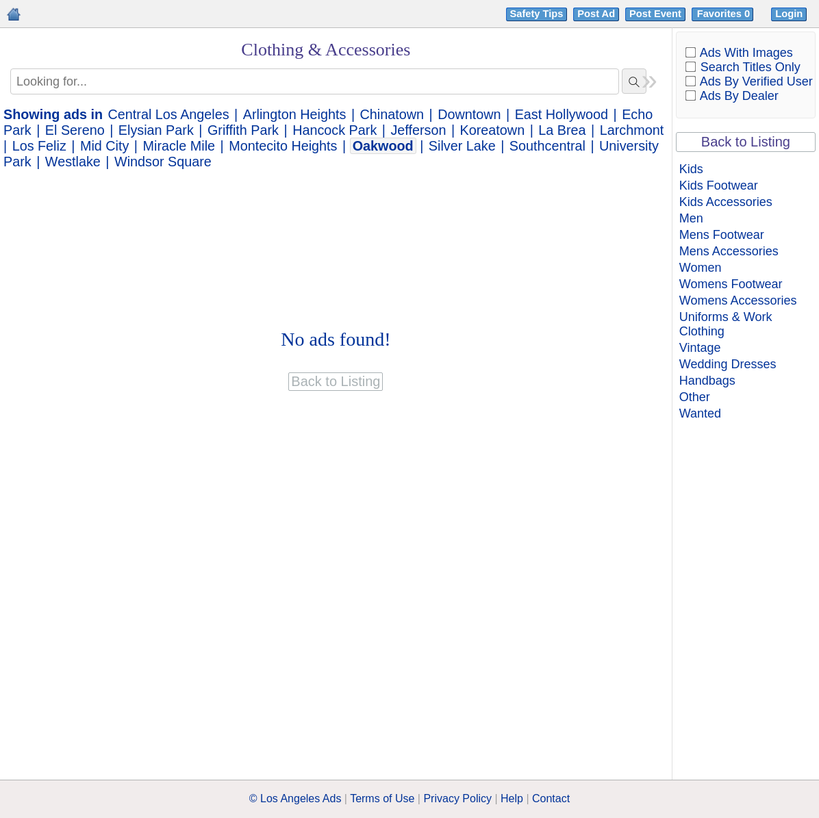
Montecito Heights (283, 145)
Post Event (655, 13)
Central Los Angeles (168, 114)
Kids (691, 169)
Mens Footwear (721, 235)
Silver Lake (462, 145)
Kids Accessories (725, 202)
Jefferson (418, 130)
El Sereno (75, 130)
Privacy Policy (457, 798)
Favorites (725, 13)
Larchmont (632, 130)
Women (700, 267)
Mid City (104, 145)
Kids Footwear (718, 185)
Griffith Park (243, 130)
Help (512, 798)
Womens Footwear (731, 284)
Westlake (73, 161)
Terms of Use (382, 798)
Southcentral (547, 145)
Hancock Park (334, 130)
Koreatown (492, 130)
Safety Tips (537, 13)
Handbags (707, 380)
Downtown (469, 114)
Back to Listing (745, 141)
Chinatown (392, 114)
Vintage (700, 348)
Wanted (700, 413)
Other (694, 397)
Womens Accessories (738, 300)
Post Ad (596, 13)
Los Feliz (39, 145)
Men (691, 218)
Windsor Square (163, 161)
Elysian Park (156, 130)
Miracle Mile (179, 145)
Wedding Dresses (728, 364)
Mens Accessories (729, 251)
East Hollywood (561, 114)
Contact (551, 798)
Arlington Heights (294, 114)
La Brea (561, 130)
